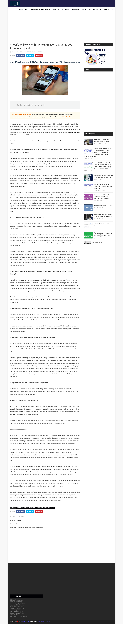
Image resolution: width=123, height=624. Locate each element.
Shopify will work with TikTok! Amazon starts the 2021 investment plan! (35, 507)
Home (21, 9)
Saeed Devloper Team (44, 621)
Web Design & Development (40, 9)
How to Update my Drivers (102, 224)
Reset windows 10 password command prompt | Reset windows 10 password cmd (103, 235)
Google (60, 9)
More (67, 9)
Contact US (97, 9)
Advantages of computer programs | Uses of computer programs (103, 186)
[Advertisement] (61, 27)
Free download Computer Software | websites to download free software (102, 196)
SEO (54, 9)
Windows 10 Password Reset (103, 205)
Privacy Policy (86, 9)
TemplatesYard (24, 621)
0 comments (39, 52)
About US (106, 9)
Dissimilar (75, 9)
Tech (26, 9)
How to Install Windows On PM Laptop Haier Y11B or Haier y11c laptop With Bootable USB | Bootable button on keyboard (97, 152)
